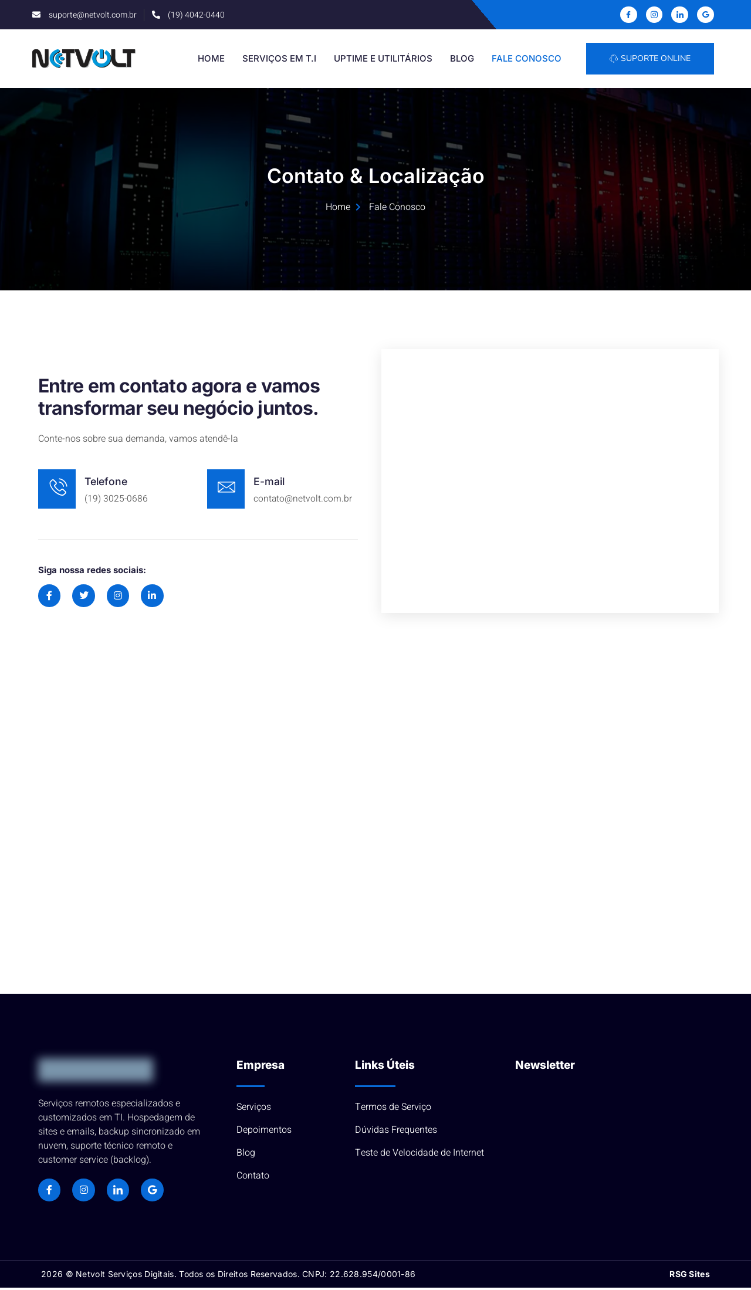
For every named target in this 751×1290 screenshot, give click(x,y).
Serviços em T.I (280, 59)
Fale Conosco (527, 59)
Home (211, 59)
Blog (463, 59)
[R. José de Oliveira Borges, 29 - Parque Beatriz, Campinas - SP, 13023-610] (375, 811)
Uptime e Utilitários (383, 59)
